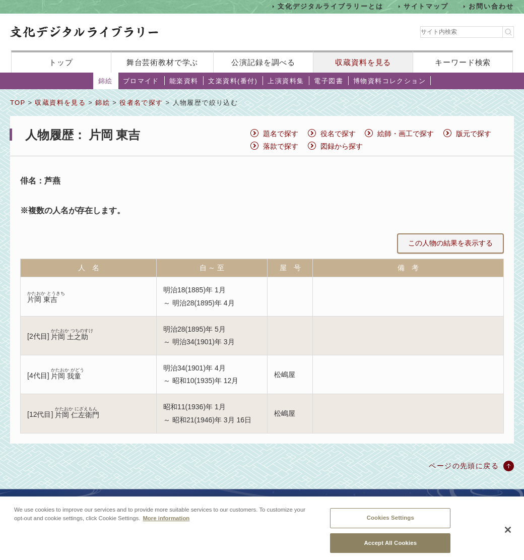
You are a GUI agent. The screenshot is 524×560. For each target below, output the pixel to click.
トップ (61, 62)
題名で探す (280, 134)
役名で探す (338, 134)
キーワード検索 (463, 62)
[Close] (508, 535)
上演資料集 (286, 81)
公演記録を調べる (263, 62)
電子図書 (328, 81)
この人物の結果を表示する (450, 243)
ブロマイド (141, 81)
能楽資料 (184, 81)
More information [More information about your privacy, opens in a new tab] (166, 523)
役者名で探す (141, 102)
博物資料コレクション (389, 81)
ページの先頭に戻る (464, 466)
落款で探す (280, 146)
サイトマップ (426, 6)
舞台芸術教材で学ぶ (162, 62)
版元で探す (473, 134)
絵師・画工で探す (405, 134)
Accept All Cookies (390, 547)
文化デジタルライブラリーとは (330, 6)
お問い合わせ (491, 6)
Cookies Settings (390, 522)
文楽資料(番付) (232, 81)
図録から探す (341, 146)
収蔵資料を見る (363, 62)
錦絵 (105, 81)
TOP (17, 102)
